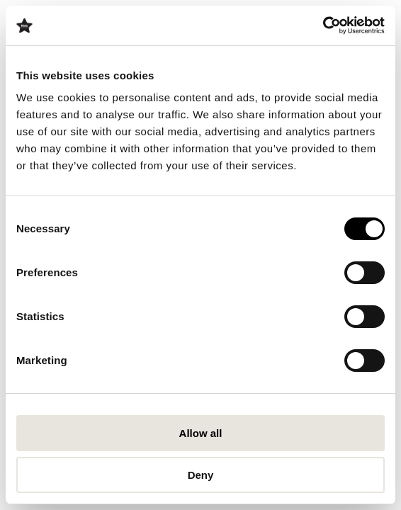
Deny (201, 475)
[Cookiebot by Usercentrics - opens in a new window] (323, 25)
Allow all (200, 433)
